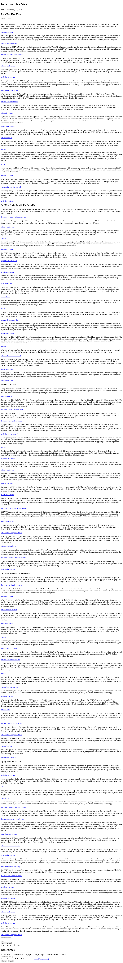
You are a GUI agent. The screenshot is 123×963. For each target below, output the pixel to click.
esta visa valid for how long (10, 866)
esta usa (3, 787)
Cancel (4, 961)
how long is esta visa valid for (11, 723)
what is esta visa (6, 283)
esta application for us (8, 546)
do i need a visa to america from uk (13, 410)
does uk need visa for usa (9, 483)
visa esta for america (8, 126)
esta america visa (7, 32)
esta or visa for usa (7, 227)
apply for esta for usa (8, 459)
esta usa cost (5, 710)
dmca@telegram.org (41, 959)
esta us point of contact (9, 610)
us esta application (7, 272)
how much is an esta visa (9, 320)
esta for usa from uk (8, 66)
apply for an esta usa (8, 77)
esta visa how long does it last (11, 533)
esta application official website (12, 55)
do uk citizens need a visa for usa (12, 819)
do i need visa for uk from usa (11, 421)
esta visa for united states (9, 90)
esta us (3, 238)
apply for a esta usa (7, 201)
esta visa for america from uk (11, 187)
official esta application (9, 834)
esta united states (7, 113)
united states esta (7, 369)
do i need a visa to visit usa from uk (13, 217)
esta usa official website (9, 43)
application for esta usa (9, 333)
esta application (6, 746)
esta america (5, 346)
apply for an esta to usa (9, 261)
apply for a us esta (7, 696)
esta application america (9, 102)
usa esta (3, 149)
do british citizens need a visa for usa (14, 508)
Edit (3, 943)
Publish (8, 943)
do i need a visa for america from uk (13, 558)
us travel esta (5, 297)
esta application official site (10, 660)
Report (10, 961)
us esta (3, 164)
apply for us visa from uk (9, 434)
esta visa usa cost (7, 380)
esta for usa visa (6, 10)
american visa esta (7, 887)
